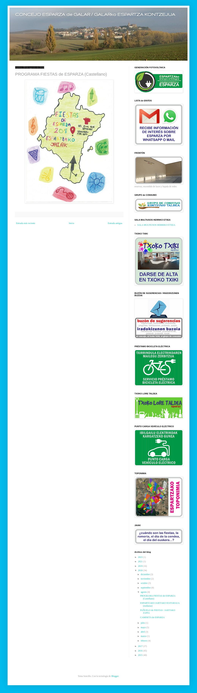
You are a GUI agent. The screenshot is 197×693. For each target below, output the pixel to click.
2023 (140, 557)
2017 (140, 646)
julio (143, 623)
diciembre (145, 574)
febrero (144, 640)
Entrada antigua (115, 223)
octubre (144, 583)
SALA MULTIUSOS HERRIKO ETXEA (156, 225)
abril (143, 631)
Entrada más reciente (25, 223)
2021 (140, 561)
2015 (140, 655)
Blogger (115, 676)
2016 (140, 650)
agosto (144, 592)
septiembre (146, 587)
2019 (140, 566)
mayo (143, 627)
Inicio (71, 223)
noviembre (146, 578)
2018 (140, 570)
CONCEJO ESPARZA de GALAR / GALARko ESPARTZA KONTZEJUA (95, 14)
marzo (144, 636)
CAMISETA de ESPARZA (152, 617)
